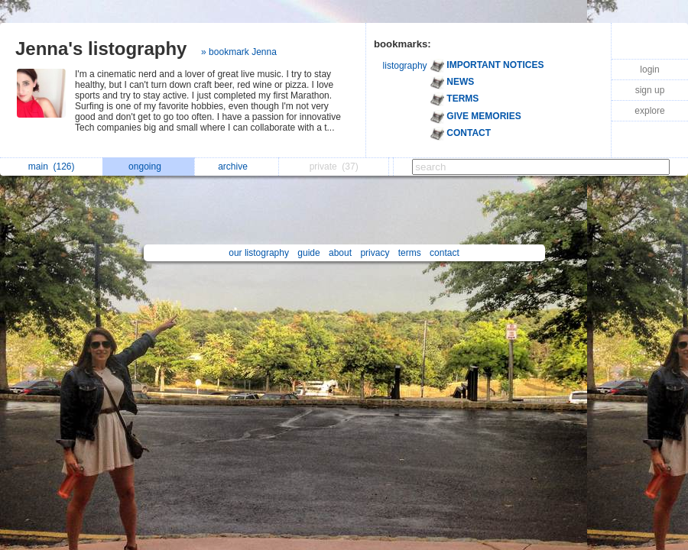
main (51, 166)
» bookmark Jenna (239, 52)
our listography (259, 252)
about (340, 252)
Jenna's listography (101, 48)
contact (444, 252)
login (649, 69)
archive (236, 166)
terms (409, 252)
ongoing (148, 166)
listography (405, 65)
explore (649, 110)
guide (308, 252)
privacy (374, 252)
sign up (650, 90)
